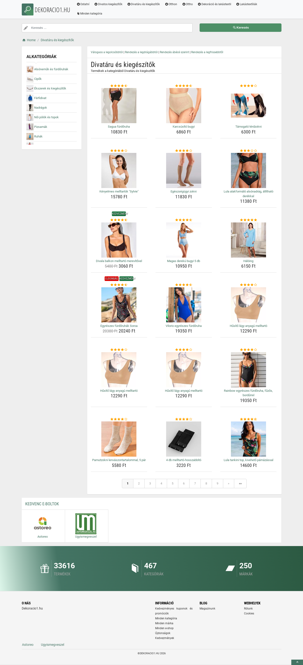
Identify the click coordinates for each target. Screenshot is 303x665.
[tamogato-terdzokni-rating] (248, 86)
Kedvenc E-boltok (42, 503)
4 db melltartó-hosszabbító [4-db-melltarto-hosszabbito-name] (183, 460)
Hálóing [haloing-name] (248, 261)
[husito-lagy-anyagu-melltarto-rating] (248, 285)
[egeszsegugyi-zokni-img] (184, 170)
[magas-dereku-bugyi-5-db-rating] (184, 220)
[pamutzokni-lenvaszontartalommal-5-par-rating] (119, 419)
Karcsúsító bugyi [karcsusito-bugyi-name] (184, 126)
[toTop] (297, 662)
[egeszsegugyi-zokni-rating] (184, 150)
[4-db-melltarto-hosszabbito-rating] (184, 419)
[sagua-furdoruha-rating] (119, 86)
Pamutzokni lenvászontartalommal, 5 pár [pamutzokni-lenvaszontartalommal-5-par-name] (119, 460)
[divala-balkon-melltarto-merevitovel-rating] (119, 220)
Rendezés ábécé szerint (174, 52)
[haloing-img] (248, 240)
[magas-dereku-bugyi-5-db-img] (184, 240)
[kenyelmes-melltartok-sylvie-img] (119, 170)
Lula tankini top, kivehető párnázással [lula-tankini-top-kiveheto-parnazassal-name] (248, 460)
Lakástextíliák (246, 4)
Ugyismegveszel (52, 645)
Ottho (187, 4)
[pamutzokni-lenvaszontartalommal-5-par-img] (119, 439)
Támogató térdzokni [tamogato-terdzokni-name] (248, 126)
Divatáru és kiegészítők (143, 4)
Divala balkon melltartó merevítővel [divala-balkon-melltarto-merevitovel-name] (119, 261)
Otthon (171, 4)
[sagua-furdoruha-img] (119, 105)
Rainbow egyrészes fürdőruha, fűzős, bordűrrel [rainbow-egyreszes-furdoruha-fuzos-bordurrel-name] (248, 393)
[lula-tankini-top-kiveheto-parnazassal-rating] (248, 419)
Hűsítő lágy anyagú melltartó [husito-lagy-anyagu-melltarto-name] (248, 326)
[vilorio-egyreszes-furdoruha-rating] (184, 285)
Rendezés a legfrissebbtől (207, 52)
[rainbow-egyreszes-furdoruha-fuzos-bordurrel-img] (248, 369)
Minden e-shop (164, 628)
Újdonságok (162, 633)
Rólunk (248, 608)
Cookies (249, 613)
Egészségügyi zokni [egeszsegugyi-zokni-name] (184, 191)
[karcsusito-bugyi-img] (184, 105)
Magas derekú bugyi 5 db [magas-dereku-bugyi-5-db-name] (183, 261)
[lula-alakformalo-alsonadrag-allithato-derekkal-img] (248, 170)
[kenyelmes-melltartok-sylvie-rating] (119, 150)
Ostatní (83, 4)
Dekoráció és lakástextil (214, 4)
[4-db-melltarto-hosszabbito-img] (184, 439)
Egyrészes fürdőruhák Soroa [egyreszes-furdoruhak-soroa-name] (119, 326)
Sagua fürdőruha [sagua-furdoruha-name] (119, 126)
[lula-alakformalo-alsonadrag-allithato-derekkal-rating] (248, 150)
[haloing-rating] (248, 220)
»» (240, 483)
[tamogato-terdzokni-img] (248, 105)
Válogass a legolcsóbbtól (107, 52)
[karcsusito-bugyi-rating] (184, 86)
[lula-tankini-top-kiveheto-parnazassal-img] (248, 439)
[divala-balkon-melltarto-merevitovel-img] (119, 240)
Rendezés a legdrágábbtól (141, 52)
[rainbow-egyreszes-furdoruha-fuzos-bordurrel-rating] (248, 349)
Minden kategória (90, 13)
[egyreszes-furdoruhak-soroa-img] (119, 304)
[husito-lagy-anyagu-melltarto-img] (248, 304)
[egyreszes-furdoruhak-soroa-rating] (119, 285)
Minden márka (164, 623)
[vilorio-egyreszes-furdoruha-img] (184, 304)
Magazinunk (207, 608)
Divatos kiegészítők (108, 4)
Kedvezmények (164, 638)
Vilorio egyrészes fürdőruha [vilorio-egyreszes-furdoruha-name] (184, 326)
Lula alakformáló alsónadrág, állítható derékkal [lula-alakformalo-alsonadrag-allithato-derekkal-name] (248, 194)
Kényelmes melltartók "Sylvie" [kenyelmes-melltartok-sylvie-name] (119, 191)
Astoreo (27, 645)
